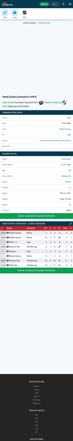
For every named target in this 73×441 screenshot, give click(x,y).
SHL (36, 422)
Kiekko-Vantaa (48, 102)
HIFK (69, 135)
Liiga (28, 242)
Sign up (44, 4)
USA (36, 393)
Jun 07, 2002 (66, 164)
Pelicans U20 (15, 247)
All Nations (37, 403)
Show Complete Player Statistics (36, 216)
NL (36, 432)
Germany (36, 400)
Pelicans (13, 251)
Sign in (55, 4)
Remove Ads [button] (44, 23)
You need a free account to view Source (55, 140)
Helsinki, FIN (66, 176)
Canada (36, 389)
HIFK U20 (13, 265)
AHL (36, 425)
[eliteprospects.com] (7, 4)
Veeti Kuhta (8, 102)
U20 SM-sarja (32, 247)
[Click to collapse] (70, 223)
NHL (36, 415)
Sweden (37, 386)
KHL (36, 418)
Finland (68, 182)
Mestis (29, 233)
